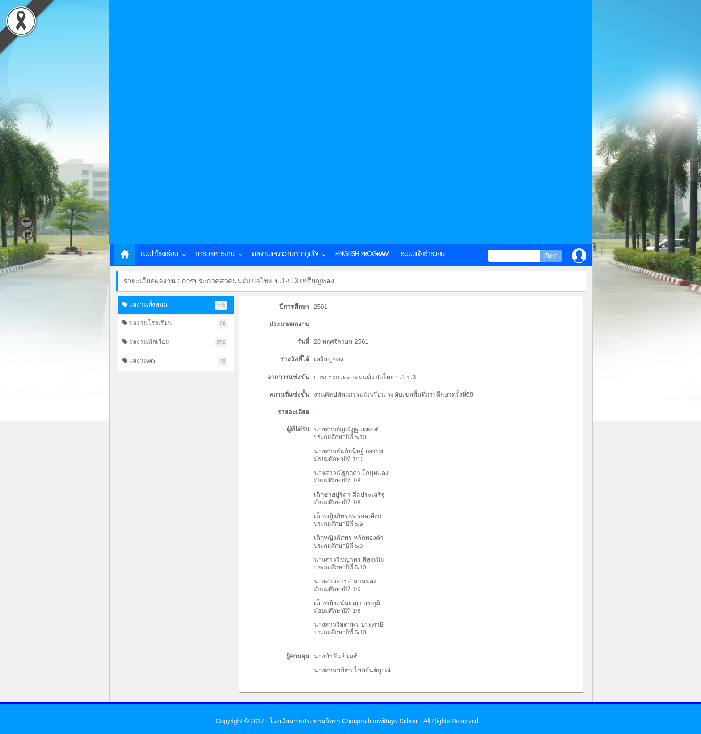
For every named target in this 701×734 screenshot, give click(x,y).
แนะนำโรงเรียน (159, 254)
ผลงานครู (174, 361)
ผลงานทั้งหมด (174, 305)
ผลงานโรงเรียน (174, 324)
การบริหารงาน (215, 254)
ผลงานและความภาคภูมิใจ (285, 254)
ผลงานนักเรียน (174, 342)
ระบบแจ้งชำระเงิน (423, 254)
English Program (362, 254)
